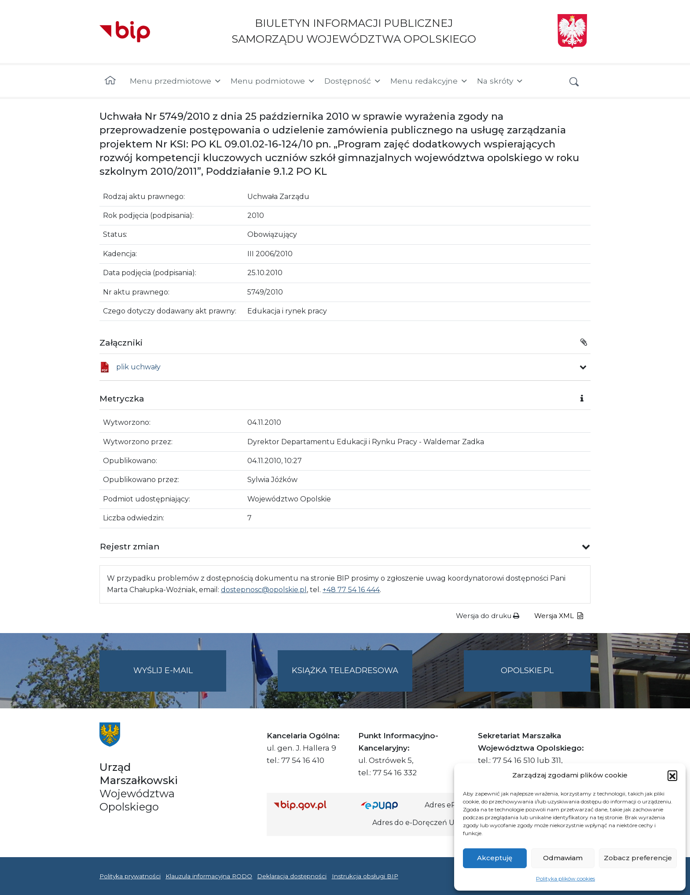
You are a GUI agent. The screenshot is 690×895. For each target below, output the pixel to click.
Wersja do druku (487, 615)
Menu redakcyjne (429, 81)
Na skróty (500, 81)
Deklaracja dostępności (292, 876)
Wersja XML (558, 615)
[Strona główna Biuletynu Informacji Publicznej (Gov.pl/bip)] (310, 805)
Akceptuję (494, 858)
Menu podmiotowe (273, 81)
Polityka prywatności (130, 876)
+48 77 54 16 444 (351, 590)
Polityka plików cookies (565, 878)
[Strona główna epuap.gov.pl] (389, 805)
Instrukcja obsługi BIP (365, 876)
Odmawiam (563, 858)
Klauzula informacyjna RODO (208, 876)
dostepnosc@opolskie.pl (264, 590)
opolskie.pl (527, 670)
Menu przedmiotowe (176, 81)
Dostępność (353, 81)
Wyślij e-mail (180, 678)
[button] (672, 775)
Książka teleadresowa (345, 670)
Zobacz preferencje (638, 858)
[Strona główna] (110, 81)
